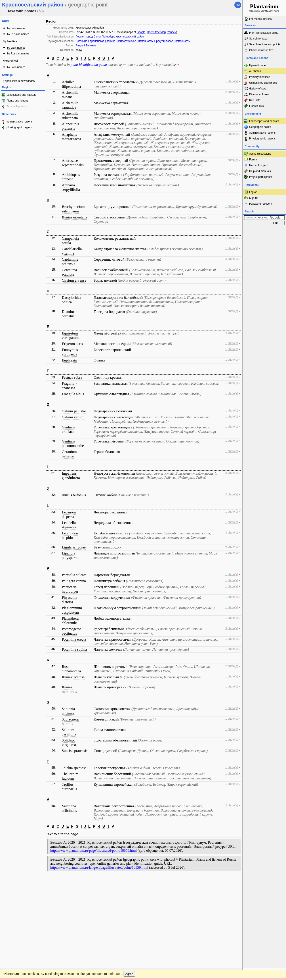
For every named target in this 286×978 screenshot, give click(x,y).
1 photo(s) (231, 81)
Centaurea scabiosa (69, 272)
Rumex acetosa (73, 677)
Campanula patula (70, 240)
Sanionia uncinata (68, 711)
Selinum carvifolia (69, 732)
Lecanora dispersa (69, 514)
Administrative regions (262, 132)
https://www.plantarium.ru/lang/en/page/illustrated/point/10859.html (99, 867)
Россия (80, 36)
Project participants (260, 177)
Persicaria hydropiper (70, 589)
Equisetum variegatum (70, 335)
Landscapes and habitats (21, 94)
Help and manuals (260, 171)
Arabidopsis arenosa (71, 176)
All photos (255, 71)
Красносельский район (130, 36)
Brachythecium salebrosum (73, 209)
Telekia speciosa (74, 768)
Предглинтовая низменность (172, 41)
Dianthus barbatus (68, 313)
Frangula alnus (73, 394)
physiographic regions (19, 127)
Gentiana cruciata (68, 429)
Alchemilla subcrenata (70, 115)
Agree (129, 891)
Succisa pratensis (74, 751)
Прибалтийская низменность (135, 41)
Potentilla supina (74, 649)
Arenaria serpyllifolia (71, 187)
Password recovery (260, 203)
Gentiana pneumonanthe (73, 443)
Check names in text (261, 50)
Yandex (171, 32)
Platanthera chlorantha (70, 620)
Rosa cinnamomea (71, 668)
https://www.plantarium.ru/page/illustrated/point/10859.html (93, 850)
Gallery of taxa (257, 88)
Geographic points (260, 127)
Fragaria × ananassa (69, 385)
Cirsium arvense (74, 280)
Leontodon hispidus (70, 535)
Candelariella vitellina (72, 251)
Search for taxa (258, 38)
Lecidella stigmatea (69, 525)
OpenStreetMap (156, 32)
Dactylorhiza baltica (71, 299)
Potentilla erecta (74, 639)
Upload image (257, 65)
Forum (253, 159)
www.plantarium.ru (264, 882)
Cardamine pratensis (70, 261)
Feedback (30, 882)
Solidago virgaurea (69, 742)
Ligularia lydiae (74, 547)
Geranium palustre (69, 454)
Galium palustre (74, 411)
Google (141, 32)
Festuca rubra (72, 377)
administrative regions (19, 121)
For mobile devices (260, 19)
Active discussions (260, 153)
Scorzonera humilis (70, 721)
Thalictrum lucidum (70, 776)
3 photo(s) (231, 332)
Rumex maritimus (69, 689)
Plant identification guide (263, 32)
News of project (258, 165)
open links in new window (20, 81)
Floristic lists (256, 106)
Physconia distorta (69, 599)
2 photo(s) (231, 91)
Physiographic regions (262, 138)
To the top (234, 882)
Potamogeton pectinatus (72, 631)
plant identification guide (89, 64)
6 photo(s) (231, 546)
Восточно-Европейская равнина (95, 41)
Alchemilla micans (70, 94)
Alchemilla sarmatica (70, 105)
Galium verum (72, 417)
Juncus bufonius (74, 495)
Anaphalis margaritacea (71, 136)
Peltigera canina (74, 581)
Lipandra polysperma (70, 555)
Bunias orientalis (74, 217)
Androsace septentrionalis (73, 162)
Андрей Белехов (86, 45)
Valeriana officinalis (69, 808)
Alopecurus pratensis (70, 126)
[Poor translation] (16, 915)
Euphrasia (69, 360)
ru (238, 4)
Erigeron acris (72, 344)
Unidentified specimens (263, 82)
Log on (253, 192)
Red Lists (254, 100)
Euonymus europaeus (70, 352)
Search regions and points (264, 44)
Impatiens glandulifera (71, 475)
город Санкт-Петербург (100, 36)
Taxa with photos (16, 106)
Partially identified (259, 77)
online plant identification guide (264, 7)
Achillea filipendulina (71, 84)
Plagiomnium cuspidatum (72, 610)
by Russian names (18, 34)
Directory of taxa (259, 94)
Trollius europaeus (69, 786)
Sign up (253, 197)
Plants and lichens (17, 100)
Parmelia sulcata (74, 575)
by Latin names (16, 28)
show (79, 50)
